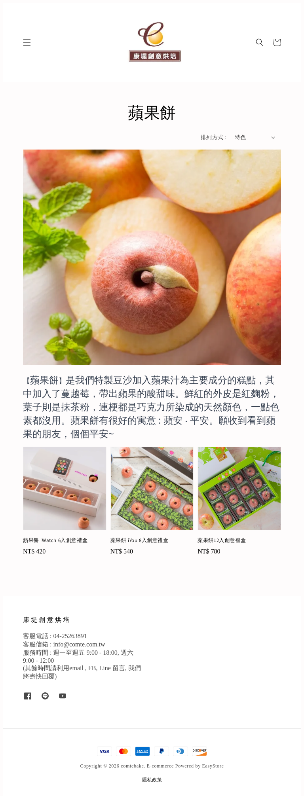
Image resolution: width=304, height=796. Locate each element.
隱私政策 (152, 780)
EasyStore (213, 766)
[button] (27, 42)
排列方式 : (214, 137)
